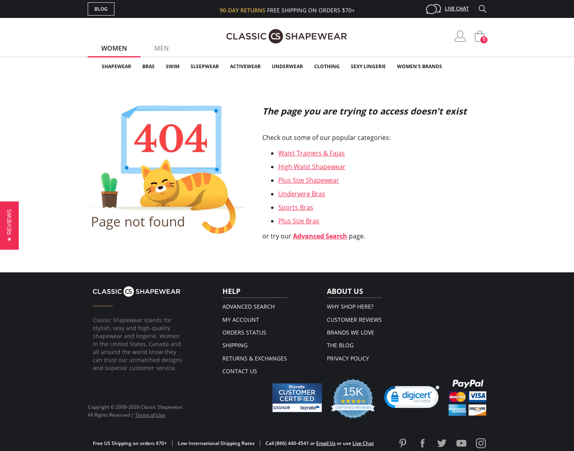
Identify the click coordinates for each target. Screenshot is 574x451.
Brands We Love (350, 332)
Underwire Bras (301, 193)
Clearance (469, 66)
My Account (240, 319)
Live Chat (457, 8)
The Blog (340, 345)
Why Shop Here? (350, 306)
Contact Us (239, 371)
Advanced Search (320, 236)
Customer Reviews (354, 319)
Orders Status (244, 332)
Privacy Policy (348, 358)
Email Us (326, 443)
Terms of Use (150, 415)
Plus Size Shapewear (308, 180)
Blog (101, 9)
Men (161, 48)
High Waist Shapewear (312, 166)
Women (114, 48)
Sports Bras (295, 207)
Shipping (235, 345)
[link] (412, 398)
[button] (9, 225)
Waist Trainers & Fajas (311, 153)
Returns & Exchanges (254, 358)
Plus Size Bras (298, 221)
